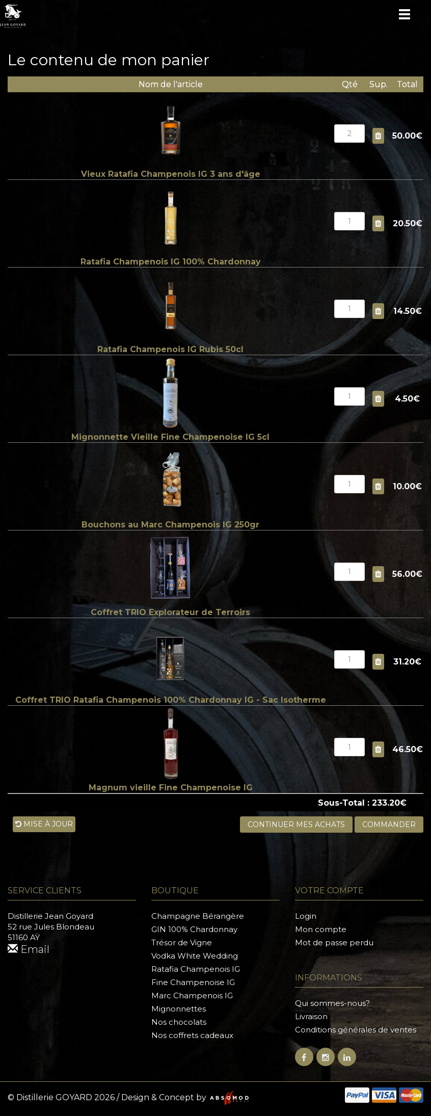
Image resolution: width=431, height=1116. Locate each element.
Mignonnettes (178, 1009)
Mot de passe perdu (334, 942)
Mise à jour (44, 824)
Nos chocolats (178, 1022)
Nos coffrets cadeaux (192, 1035)
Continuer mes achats (296, 824)
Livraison (311, 1016)
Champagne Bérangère (197, 916)
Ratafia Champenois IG (195, 969)
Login (305, 916)
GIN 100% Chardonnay (194, 929)
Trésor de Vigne (181, 942)
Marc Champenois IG (192, 995)
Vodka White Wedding (194, 956)
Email (28, 949)
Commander (389, 824)
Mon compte (320, 929)
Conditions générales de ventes (355, 1029)
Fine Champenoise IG (193, 982)
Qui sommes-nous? (332, 1003)
